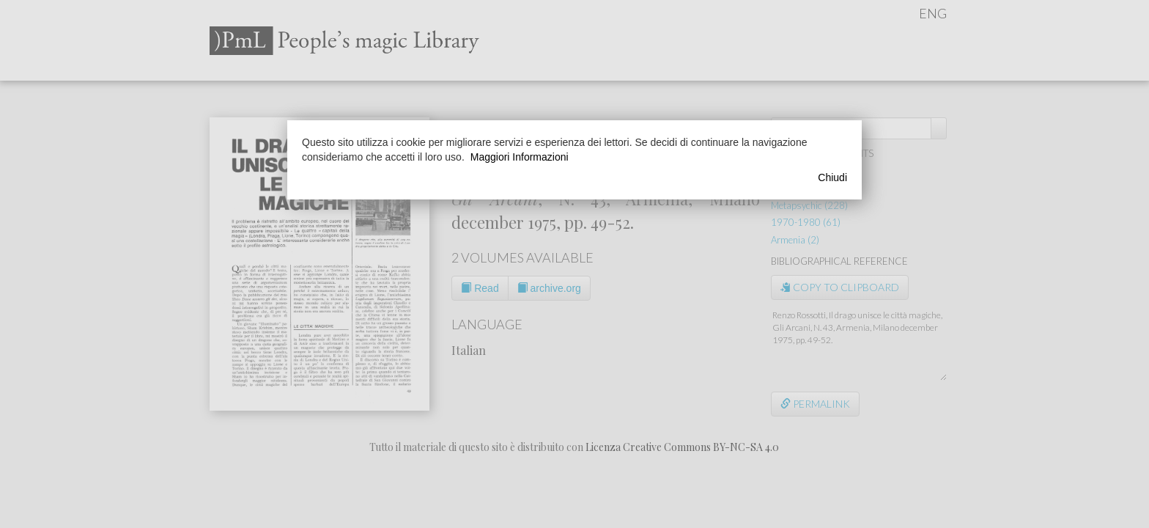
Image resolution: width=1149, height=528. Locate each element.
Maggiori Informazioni (519, 157)
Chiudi (832, 177)
